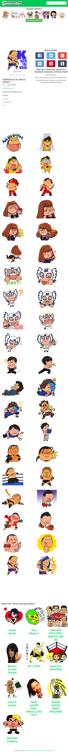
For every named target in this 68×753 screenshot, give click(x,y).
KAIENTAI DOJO (8, 88)
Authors (42, 750)
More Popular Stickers (34, 20)
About (26, 750)
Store (45, 750)
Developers (31, 750)
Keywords (36, 750)
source (4, 105)
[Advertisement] (34, 36)
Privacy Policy (50, 750)
